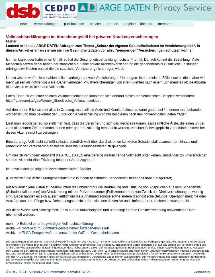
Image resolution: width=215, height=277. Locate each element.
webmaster (202, 272)
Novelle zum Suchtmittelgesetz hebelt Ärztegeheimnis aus (66, 228)
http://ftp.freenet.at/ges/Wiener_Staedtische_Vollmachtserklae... (54, 101)
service (95, 24)
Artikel (100, 250)
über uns (146, 24)
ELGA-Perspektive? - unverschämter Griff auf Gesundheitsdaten (70, 233)
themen (112, 24)
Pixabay (194, 259)
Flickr (55, 262)
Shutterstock (13, 262)
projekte (130, 24)
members (165, 24)
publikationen (74, 24)
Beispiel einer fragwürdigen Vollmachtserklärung (56, 224)
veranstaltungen (46, 24)
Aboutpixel (38, 262)
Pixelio (27, 262)
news (24, 24)
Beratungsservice (66, 256)
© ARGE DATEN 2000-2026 (27, 272)
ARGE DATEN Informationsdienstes (108, 241)
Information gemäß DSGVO (70, 272)
